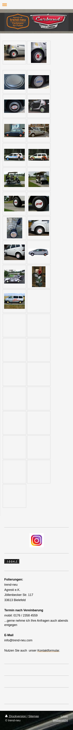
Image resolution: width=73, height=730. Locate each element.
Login (64, 716)
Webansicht (60, 720)
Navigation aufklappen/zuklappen (36, 4)
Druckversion (16, 716)
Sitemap (33, 716)
